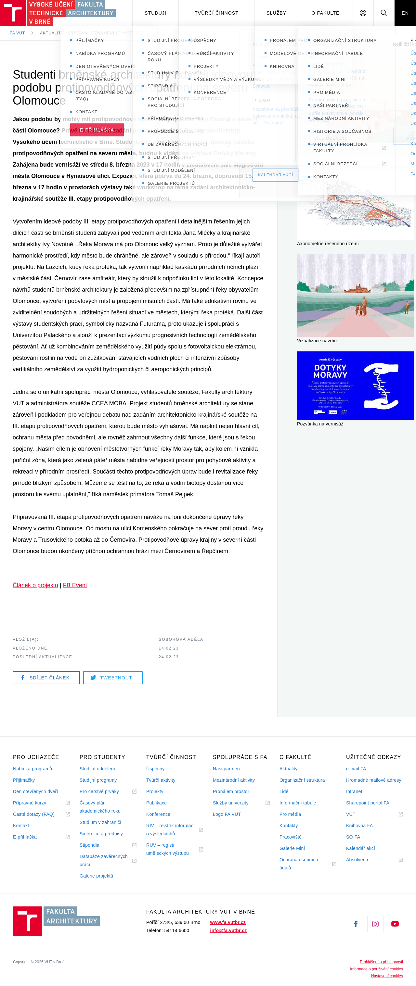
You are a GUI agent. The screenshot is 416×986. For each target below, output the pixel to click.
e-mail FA (356, 768)
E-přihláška (25, 837)
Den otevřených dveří (35, 791)
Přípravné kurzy (29, 802)
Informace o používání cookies (376, 969)
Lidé (284, 791)
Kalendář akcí (360, 848)
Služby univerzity (231, 802)
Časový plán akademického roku (100, 807)
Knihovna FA (359, 825)
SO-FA (353, 837)
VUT (358, 814)
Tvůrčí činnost (217, 13)
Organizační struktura (302, 780)
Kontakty (289, 825)
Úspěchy (155, 768)
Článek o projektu (35, 585)
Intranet (354, 791)
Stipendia (89, 845)
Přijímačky (24, 780)
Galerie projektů (96, 876)
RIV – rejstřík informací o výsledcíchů (170, 829)
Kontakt (21, 825)
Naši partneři (226, 768)
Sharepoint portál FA (367, 802)
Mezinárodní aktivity (234, 780)
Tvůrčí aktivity (161, 780)
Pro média (290, 814)
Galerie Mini (292, 848)
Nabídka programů (32, 768)
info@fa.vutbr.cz (228, 930)
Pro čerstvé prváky (99, 791)
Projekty (154, 791)
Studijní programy (98, 780)
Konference (158, 814)
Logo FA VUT (227, 814)
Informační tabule (298, 802)
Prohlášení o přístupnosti (381, 962)
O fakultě (326, 13)
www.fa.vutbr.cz (228, 922)
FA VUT (17, 33)
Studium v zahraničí (100, 822)
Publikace (156, 802)
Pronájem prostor (231, 791)
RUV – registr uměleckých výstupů (167, 849)
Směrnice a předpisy (101, 833)
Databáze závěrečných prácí (104, 860)
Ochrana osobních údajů (299, 863)
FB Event (75, 585)
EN (405, 13)
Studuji (155, 13)
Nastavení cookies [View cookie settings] (387, 976)
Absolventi (365, 860)
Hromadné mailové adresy (373, 780)
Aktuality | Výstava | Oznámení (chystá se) (92, 33)
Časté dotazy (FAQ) (34, 814)
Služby (276, 13)
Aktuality (288, 768)
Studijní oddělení (97, 768)
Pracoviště (291, 837)
